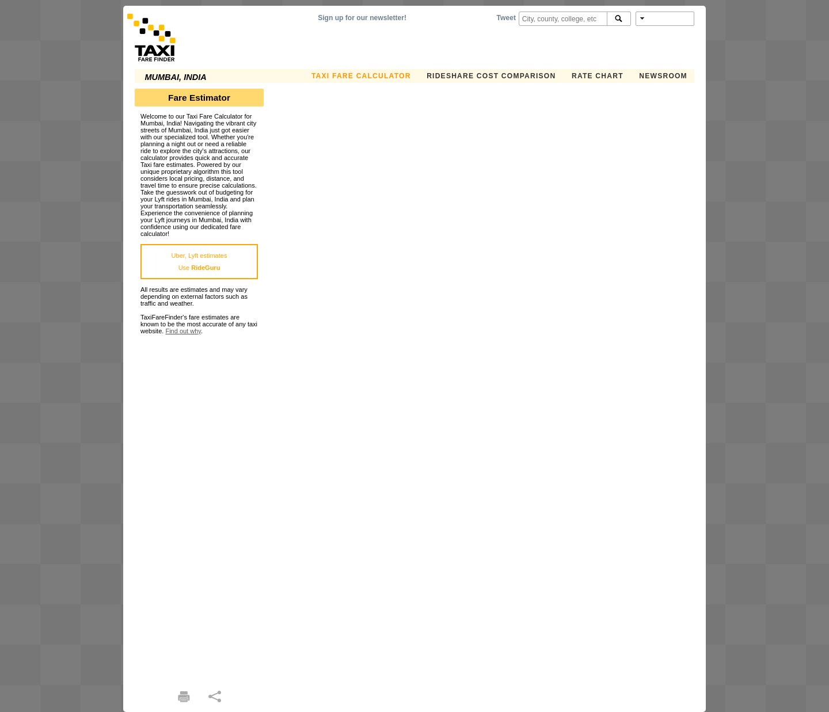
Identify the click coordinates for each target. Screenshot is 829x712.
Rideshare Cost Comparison (491, 76)
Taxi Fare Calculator (361, 76)
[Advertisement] (199, 507)
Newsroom (663, 76)
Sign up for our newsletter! (362, 18)
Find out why (183, 331)
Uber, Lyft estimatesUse (199, 261)
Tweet (506, 18)
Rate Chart (597, 76)
